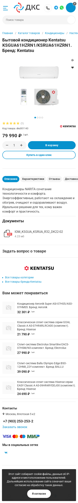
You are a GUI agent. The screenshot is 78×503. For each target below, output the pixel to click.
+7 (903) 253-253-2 (48, 8)
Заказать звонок (14, 427)
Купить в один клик (39, 155)
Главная (7, 33)
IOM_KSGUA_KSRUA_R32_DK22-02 (39, 232)
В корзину (51, 145)
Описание (10, 178)
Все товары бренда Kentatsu (23, 281)
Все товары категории (19, 277)
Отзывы (54, 178)
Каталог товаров (29, 33)
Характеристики (33, 178)
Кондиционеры (54, 33)
